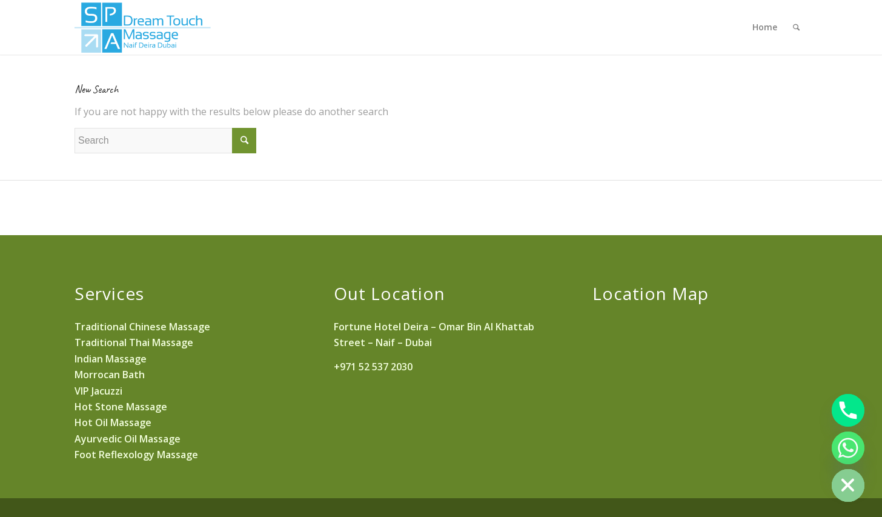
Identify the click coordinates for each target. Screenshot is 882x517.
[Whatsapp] (848, 448)
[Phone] (848, 410)
